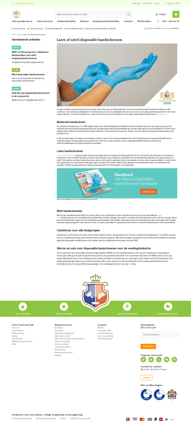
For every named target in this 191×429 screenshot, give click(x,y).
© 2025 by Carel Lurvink (80, 418)
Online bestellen (66, 21)
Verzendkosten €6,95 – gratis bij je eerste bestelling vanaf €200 (91, 28)
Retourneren (60, 350)
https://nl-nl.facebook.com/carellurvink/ (151, 359)
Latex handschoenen (66, 155)
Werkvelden (144, 21)
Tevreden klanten (105, 333)
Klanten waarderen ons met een (159, 28)
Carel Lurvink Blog (105, 336)
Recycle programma (63, 352)
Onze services (45, 21)
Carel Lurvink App (62, 341)
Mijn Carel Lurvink (62, 336)
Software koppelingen (64, 333)
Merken (101, 328)
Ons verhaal (147, 3)
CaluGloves (161, 114)
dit (130, 264)
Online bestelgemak (54, 28)
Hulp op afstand (62, 344)
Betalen (58, 355)
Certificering (17, 339)
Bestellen (59, 328)
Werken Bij (136, 3)
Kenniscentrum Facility (106, 21)
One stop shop (19, 28)
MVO (14, 344)
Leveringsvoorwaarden (22, 418)
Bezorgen (59, 330)
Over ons (16, 328)
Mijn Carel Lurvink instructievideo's (69, 339)
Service (157, 3)
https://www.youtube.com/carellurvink (166, 359)
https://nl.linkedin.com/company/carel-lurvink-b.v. (143, 359)
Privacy (63, 418)
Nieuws (84, 21)
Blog (174, 359)
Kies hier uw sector (25, 3)
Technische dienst (62, 347)
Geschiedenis (17, 330)
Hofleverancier (18, 333)
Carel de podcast (105, 339)
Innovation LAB (104, 330)
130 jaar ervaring (36, 28)
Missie (14, 336)
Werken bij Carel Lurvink (22, 341)
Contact (128, 21)
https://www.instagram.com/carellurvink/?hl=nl (159, 359)
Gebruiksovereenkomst (46, 418)
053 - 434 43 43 (170, 21)
